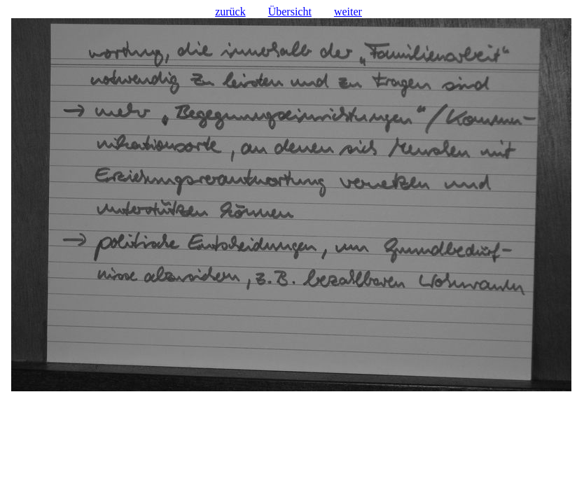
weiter (348, 12)
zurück (230, 12)
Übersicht (290, 12)
